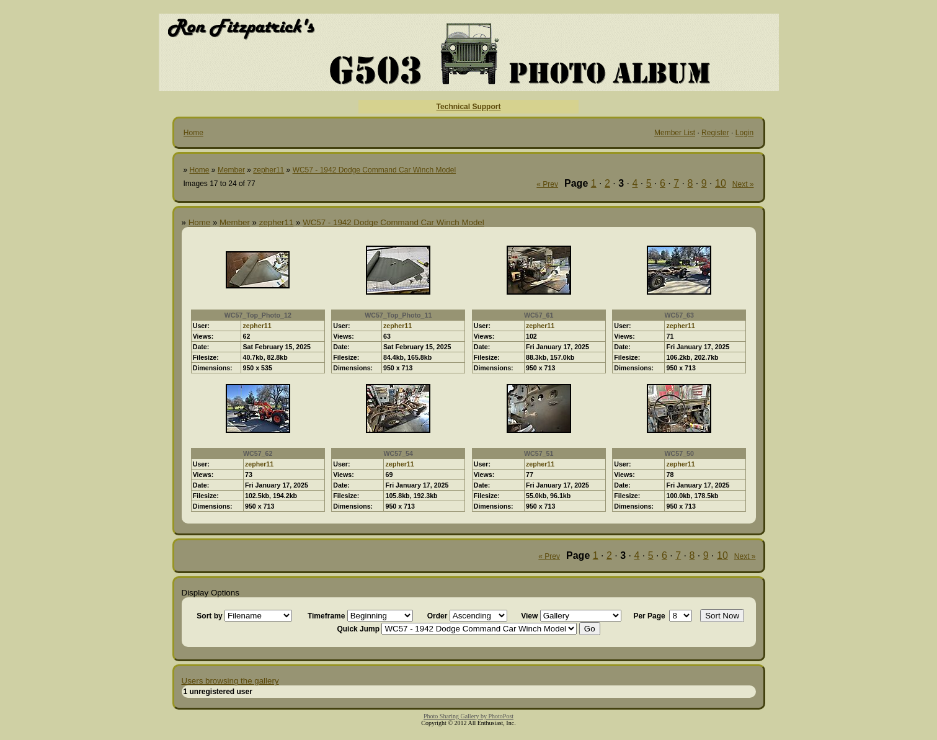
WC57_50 (679, 453)
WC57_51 (538, 453)
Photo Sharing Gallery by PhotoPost (468, 716)
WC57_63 (679, 315)
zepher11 (268, 170)
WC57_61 (538, 315)
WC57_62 (257, 453)
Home (193, 132)
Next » (743, 184)
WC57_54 (398, 453)
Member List (674, 132)
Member (231, 170)
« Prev (547, 184)
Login (744, 132)
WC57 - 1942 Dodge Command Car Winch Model (374, 170)
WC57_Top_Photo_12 (257, 315)
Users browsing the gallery (230, 680)
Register (715, 132)
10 (720, 183)
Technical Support (469, 106)
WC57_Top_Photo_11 (398, 315)
